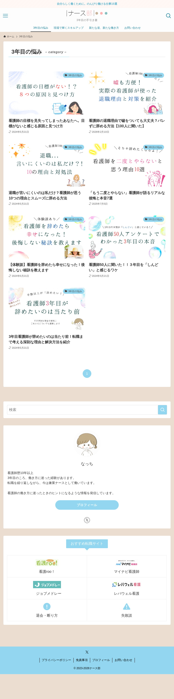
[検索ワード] (87, 410)
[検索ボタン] (168, 15)
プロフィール (87, 505)
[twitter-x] (87, 520)
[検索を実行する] (162, 410)
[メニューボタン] (5, 15)
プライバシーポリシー (56, 660)
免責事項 (82, 660)
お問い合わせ (123, 660)
